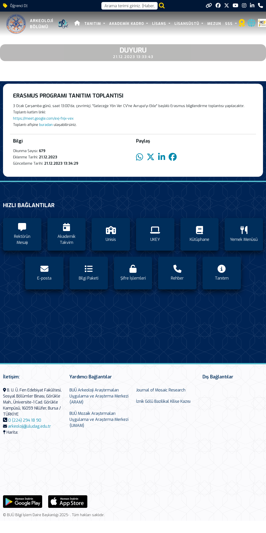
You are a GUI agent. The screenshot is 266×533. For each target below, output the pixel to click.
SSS (229, 23)
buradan (46, 124)
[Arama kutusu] (129, 6)
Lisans (159, 23)
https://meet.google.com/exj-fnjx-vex (43, 118)
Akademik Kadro (127, 23)
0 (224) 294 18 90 (24, 420)
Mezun (214, 23)
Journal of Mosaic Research (160, 390)
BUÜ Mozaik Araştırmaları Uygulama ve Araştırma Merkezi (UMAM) (99, 419)
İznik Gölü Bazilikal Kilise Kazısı (163, 401)
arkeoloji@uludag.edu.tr (29, 426)
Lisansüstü (187, 23)
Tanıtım (93, 23)
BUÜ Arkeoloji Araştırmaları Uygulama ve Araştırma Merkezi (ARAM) (99, 396)
